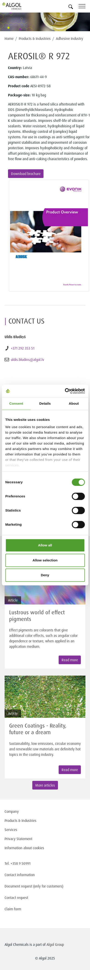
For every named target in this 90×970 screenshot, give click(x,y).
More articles (45, 785)
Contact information (20, 874)
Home (9, 38)
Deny (45, 575)
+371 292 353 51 (22, 348)
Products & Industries (35, 38)
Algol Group (55, 944)
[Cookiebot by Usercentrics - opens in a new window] (65, 391)
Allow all (45, 545)
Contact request (16, 897)
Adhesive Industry (69, 38)
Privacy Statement (18, 838)
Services (11, 829)
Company (12, 811)
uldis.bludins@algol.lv (27, 359)
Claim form (13, 909)
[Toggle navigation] (84, 7)
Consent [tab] (16, 403)
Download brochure (26, 173)
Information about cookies (24, 848)
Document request (18, 886)
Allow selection (45, 560)
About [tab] (74, 403)
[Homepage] (17, 6)
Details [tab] (45, 403)
